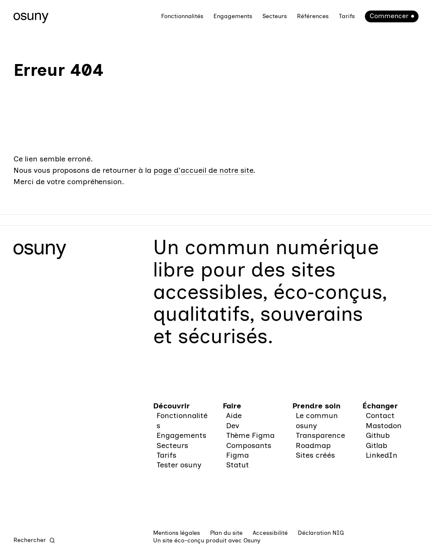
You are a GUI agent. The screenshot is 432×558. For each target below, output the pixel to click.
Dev (232, 425)
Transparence (320, 435)
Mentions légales (176, 533)
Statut (237, 464)
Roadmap (313, 445)
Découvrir (171, 405)
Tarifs (347, 16)
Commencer (389, 16)
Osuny (251, 540)
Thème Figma (250, 435)
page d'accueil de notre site (203, 170)
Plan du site (226, 533)
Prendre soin (316, 405)
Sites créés (315, 455)
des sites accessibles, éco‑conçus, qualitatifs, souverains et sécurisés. (270, 302)
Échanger (380, 405)
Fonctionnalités (182, 16)
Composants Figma (248, 450)
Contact (380, 415)
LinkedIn (381, 455)
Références (313, 16)
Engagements (232, 16)
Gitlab (376, 445)
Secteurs (274, 16)
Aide (234, 415)
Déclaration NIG (321, 533)
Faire (232, 405)
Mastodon (384, 425)
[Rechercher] (35, 540)
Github (378, 435)
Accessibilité (270, 533)
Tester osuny (179, 464)
